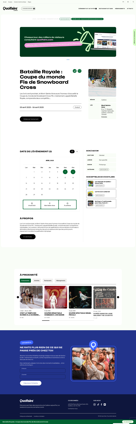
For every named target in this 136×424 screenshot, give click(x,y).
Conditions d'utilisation (39, 416)
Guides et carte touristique (20, 2)
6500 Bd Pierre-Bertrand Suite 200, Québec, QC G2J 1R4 (78, 404)
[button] (66, 59)
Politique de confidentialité (26, 416)
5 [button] (65, 172)
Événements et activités (52, 18)
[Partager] (75, 71)
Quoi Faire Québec (41, 18)
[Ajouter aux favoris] (79, 71)
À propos (10, 2)
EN (123, 1)
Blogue (29, 2)
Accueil (4, 2)
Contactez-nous (73, 408)
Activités (36, 280)
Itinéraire (104, 117)
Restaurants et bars (106, 8)
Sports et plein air (104, 169)
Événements (25, 280)
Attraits (130, 8)
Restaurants (47, 280)
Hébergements (120, 8)
